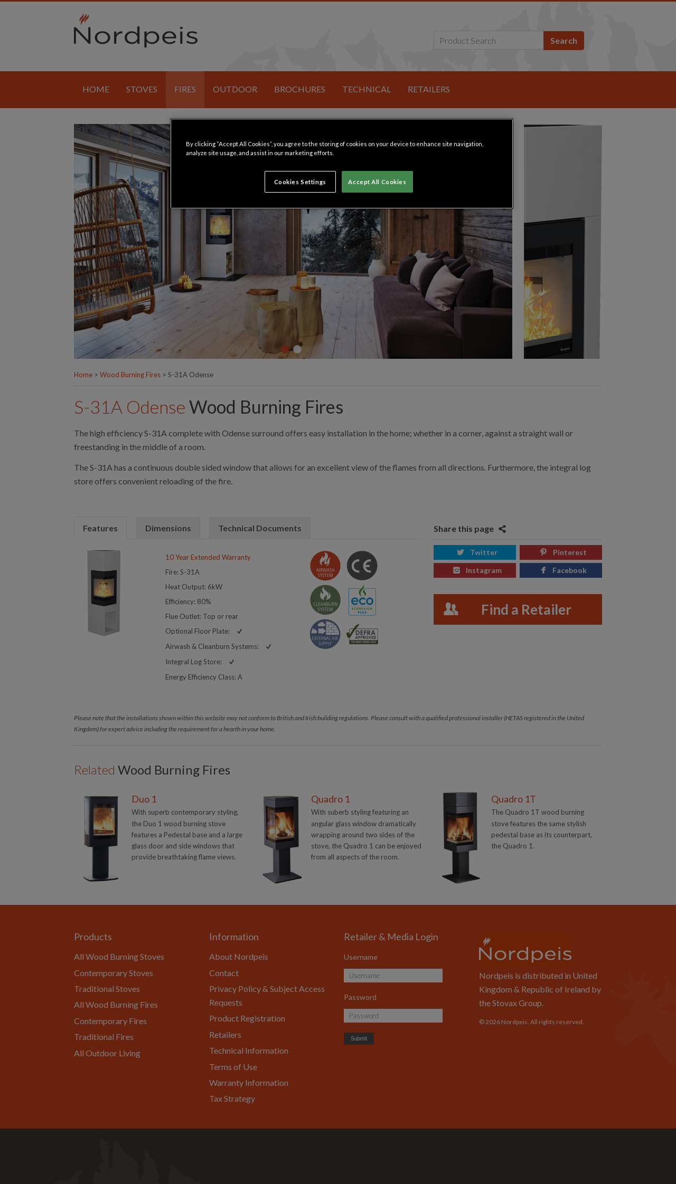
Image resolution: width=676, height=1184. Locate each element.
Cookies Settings (300, 181)
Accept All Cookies (377, 181)
